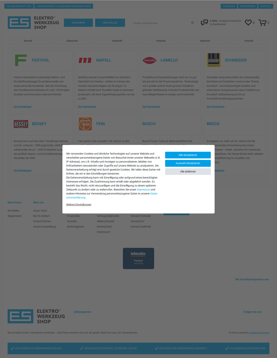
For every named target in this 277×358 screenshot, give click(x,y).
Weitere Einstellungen (78, 204)
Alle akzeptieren (188, 154)
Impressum (143, 189)
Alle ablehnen (188, 171)
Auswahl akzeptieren (188, 163)
